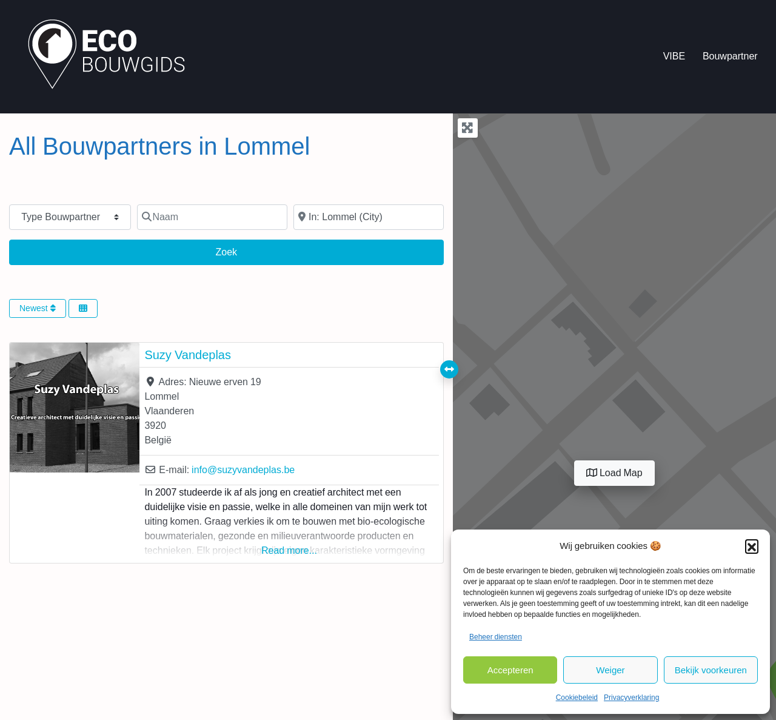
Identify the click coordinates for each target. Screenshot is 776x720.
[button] (752, 546)
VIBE (674, 56)
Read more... (289, 550)
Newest (37, 308)
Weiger (610, 670)
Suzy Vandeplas (187, 355)
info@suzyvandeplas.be (243, 470)
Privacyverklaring (631, 697)
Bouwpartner (730, 56)
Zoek (237, 250)
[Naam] (212, 217)
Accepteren (510, 670)
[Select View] (83, 308)
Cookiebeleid (577, 697)
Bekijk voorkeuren (711, 670)
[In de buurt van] (368, 217)
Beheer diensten (495, 637)
